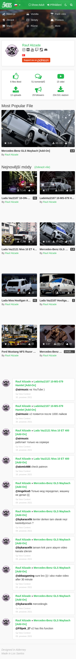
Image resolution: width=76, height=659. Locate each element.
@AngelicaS (22, 491)
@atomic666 (23, 466)
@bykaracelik (23, 519)
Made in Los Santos (12, 653)
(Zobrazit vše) (42, 167)
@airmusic (22, 389)
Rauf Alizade (31, 45)
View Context (23, 394)
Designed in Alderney (13, 649)
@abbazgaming (24, 575)
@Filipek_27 (22, 628)
